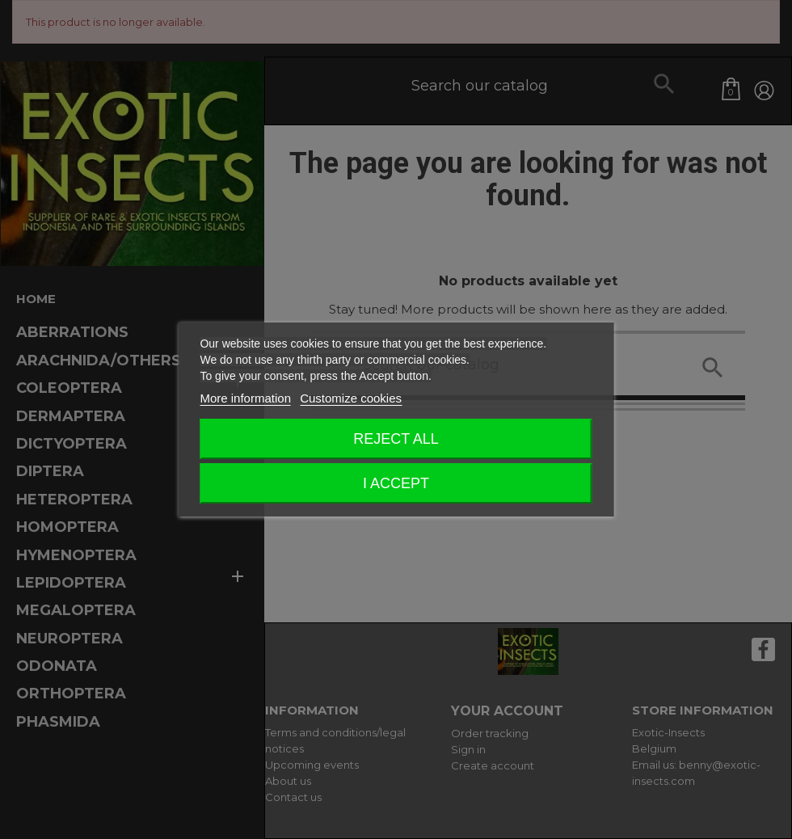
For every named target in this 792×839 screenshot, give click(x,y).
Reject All (396, 439)
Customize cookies (351, 398)
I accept (396, 483)
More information (245, 398)
